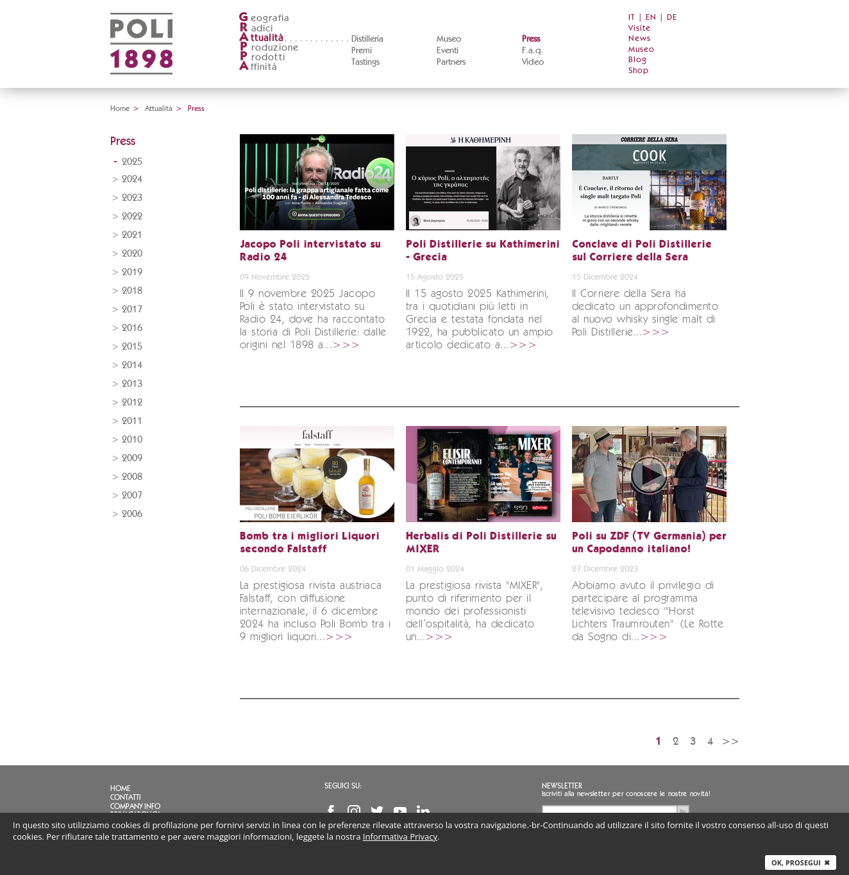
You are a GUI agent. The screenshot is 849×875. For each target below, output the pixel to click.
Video (533, 62)
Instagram (354, 811)
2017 (132, 309)
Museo (449, 39)
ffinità (258, 67)
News (639, 39)
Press (531, 39)
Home (120, 108)
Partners (451, 62)
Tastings (365, 62)
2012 (132, 402)
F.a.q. (533, 50)
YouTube (400, 811)
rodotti (262, 57)
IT (631, 17)
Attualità (158, 108)
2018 (132, 291)
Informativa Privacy (400, 836)
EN (651, 17)
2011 (132, 421)
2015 (132, 347)
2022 (132, 216)
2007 (132, 495)
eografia (264, 18)
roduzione (269, 48)
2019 (132, 272)
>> (730, 741)
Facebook (330, 811)
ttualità (261, 38)
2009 (132, 458)
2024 (132, 179)
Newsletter (562, 786)
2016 (132, 328)
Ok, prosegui (800, 862)
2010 (132, 440)
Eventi (447, 50)
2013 (132, 384)
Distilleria (367, 39)
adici (256, 28)
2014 (132, 365)
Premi (361, 50)
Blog (637, 60)
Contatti (125, 797)
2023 (132, 198)
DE (672, 17)
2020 (132, 254)
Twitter (377, 811)
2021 (132, 235)
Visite (639, 28)
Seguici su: (343, 786)
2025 (132, 162)
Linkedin (423, 811)
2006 (132, 514)
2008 (132, 477)
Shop (638, 71)
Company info (135, 806)
